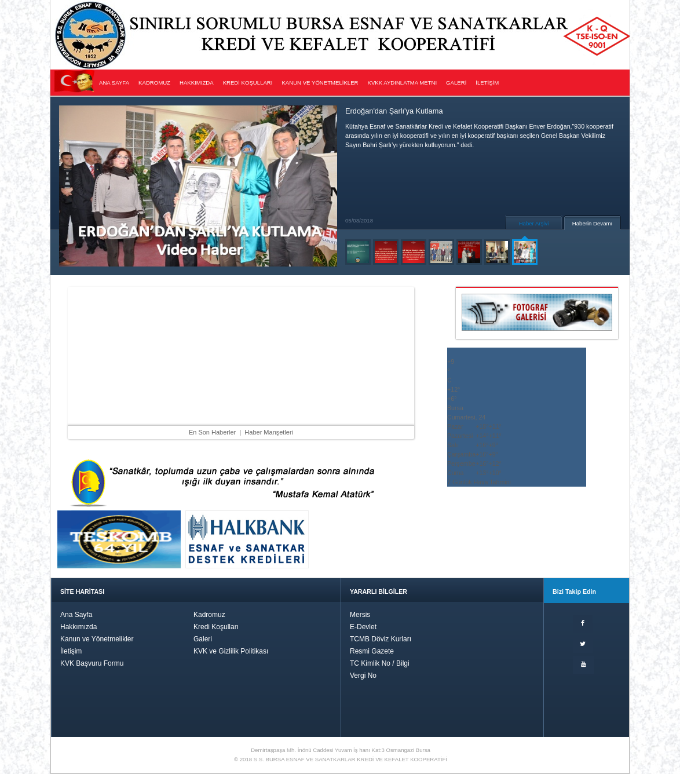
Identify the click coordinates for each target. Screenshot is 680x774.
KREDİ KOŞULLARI (248, 82)
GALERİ (456, 82)
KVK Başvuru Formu (91, 663)
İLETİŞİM (487, 82)
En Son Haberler (212, 432)
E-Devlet (363, 627)
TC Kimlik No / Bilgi (380, 663)
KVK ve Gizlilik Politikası (230, 651)
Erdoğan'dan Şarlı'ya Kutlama (394, 111)
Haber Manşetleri (268, 432)
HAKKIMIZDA (197, 82)
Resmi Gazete (372, 651)
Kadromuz (209, 615)
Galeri (202, 639)
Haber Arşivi (534, 223)
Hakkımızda (78, 627)
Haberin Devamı (592, 223)
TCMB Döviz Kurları (380, 639)
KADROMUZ (154, 82)
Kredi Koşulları (216, 627)
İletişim (71, 651)
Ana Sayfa (76, 615)
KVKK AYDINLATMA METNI (402, 82)
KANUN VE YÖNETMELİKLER (319, 82)
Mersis (360, 615)
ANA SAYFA (114, 82)
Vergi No (363, 675)
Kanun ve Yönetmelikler (97, 639)
